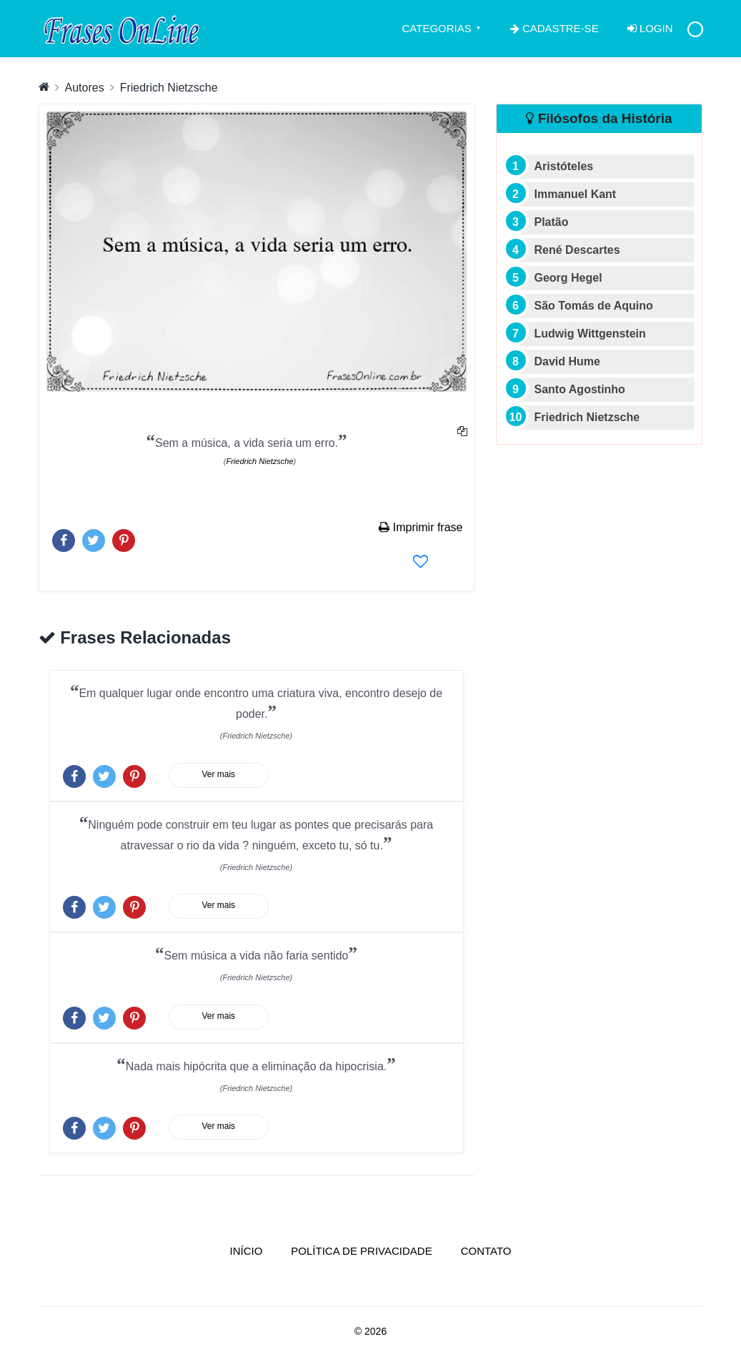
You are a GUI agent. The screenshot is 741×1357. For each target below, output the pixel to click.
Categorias (437, 28)
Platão (551, 222)
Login (650, 28)
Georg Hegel (568, 278)
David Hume (567, 361)
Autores (84, 88)
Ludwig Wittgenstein (590, 333)
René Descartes (577, 250)
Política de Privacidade (361, 1251)
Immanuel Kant (575, 194)
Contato (486, 1251)
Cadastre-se (554, 28)
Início (253, 1250)
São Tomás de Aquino (593, 306)
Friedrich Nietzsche (169, 88)
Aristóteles (564, 166)
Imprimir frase (420, 527)
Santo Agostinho (579, 389)
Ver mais (218, 774)
